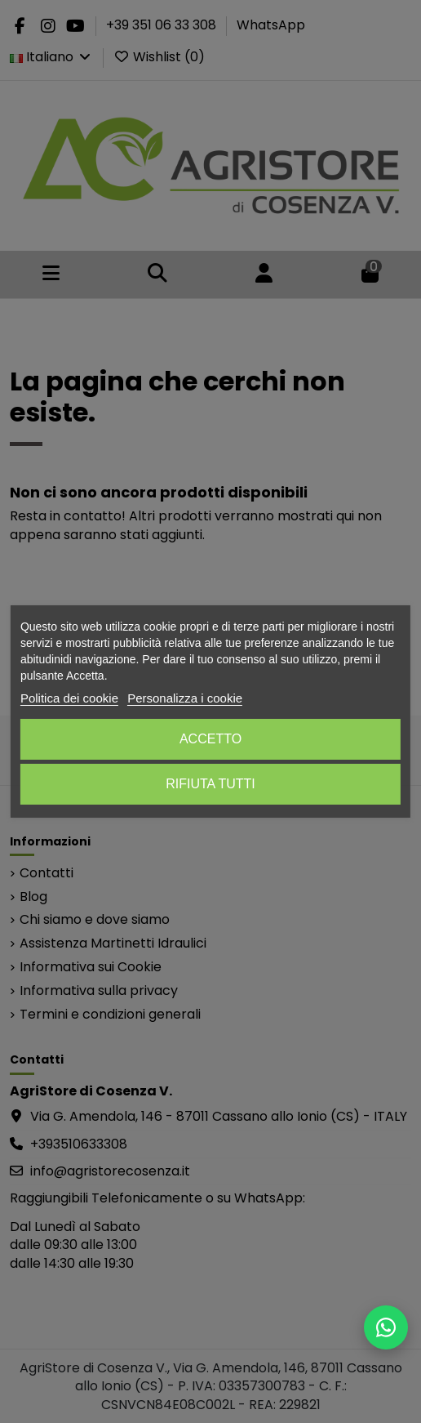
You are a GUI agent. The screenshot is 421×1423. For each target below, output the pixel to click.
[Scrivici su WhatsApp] (386, 1327)
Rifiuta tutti (210, 784)
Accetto (210, 739)
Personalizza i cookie (184, 698)
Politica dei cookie (69, 698)
